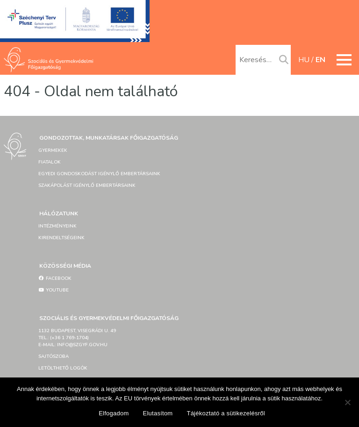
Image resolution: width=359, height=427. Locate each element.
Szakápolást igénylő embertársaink (87, 185)
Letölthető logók (62, 368)
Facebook (55, 278)
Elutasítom (158, 413)
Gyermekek (52, 150)
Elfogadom (114, 413)
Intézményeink (57, 226)
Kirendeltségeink (61, 238)
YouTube (53, 290)
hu (303, 60)
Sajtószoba (53, 356)
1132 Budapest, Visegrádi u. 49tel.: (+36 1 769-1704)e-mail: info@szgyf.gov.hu (77, 337)
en (320, 60)
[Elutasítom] (347, 402)
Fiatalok (49, 162)
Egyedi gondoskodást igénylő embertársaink (99, 174)
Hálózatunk (58, 213)
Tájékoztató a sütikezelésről (226, 413)
